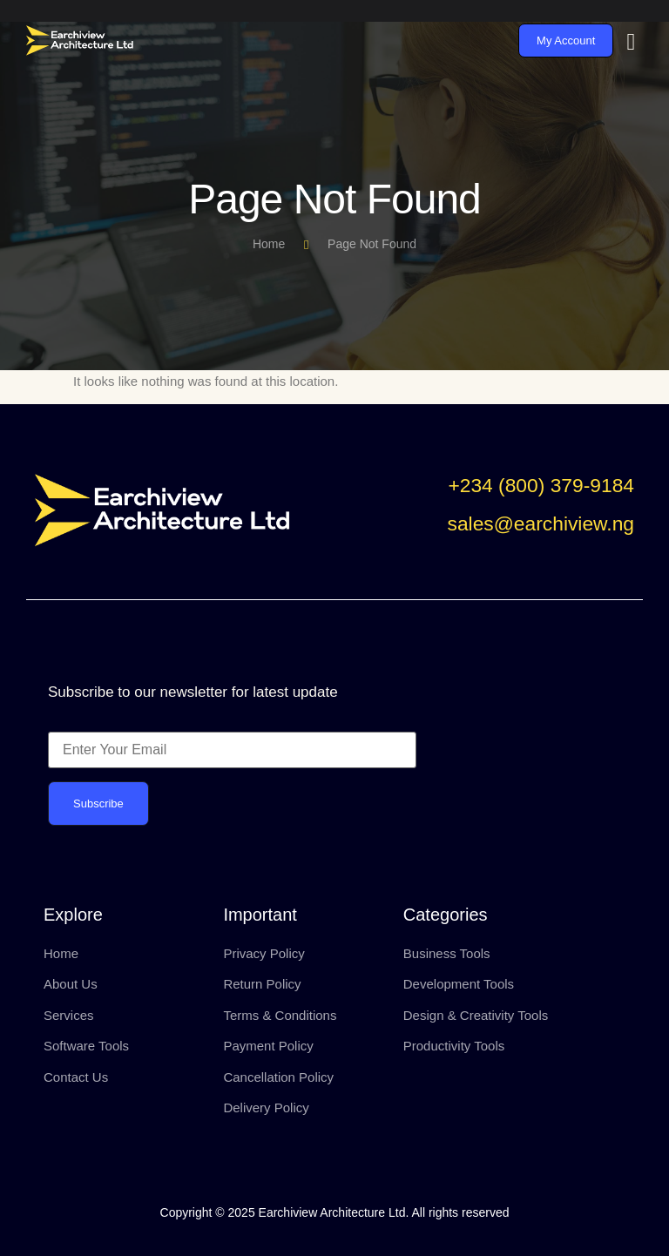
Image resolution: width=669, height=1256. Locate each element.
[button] (540, 488)
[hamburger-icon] (631, 42)
